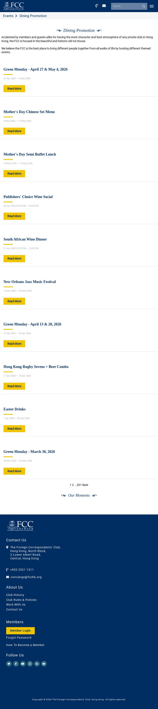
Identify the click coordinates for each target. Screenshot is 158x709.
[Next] (148, 510)
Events (8, 16)
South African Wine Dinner (25, 239)
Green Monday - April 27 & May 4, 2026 (35, 69)
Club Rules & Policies (21, 599)
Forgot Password (18, 637)
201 (79, 485)
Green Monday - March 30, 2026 (29, 452)
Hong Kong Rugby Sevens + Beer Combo (36, 367)
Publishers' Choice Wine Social (28, 197)
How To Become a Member (25, 645)
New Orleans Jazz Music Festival (29, 282)
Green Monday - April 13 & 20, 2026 (32, 324)
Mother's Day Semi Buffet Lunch (29, 154)
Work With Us (16, 604)
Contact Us (14, 609)
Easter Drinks (14, 409)
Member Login (20, 630)
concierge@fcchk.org (26, 577)
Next (85, 485)
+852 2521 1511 (22, 569)
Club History (15, 595)
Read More (14, 88)
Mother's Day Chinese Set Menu (29, 112)
